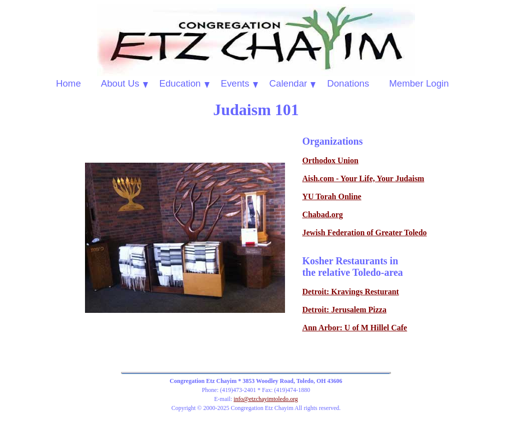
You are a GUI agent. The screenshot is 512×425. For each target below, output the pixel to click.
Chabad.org (322, 214)
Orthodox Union (330, 160)
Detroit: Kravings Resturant (350, 291)
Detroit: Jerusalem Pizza (344, 309)
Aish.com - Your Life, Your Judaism (363, 178)
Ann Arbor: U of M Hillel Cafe (354, 327)
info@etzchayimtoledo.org (266, 398)
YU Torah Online (331, 196)
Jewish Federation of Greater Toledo (364, 232)
